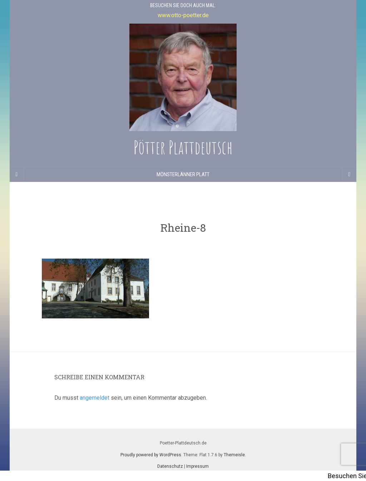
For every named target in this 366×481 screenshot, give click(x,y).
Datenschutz (170, 466)
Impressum (197, 466)
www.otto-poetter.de (183, 15)
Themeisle (234, 454)
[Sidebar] (17, 174)
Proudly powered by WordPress (150, 454)
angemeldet (94, 397)
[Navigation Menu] (349, 174)
